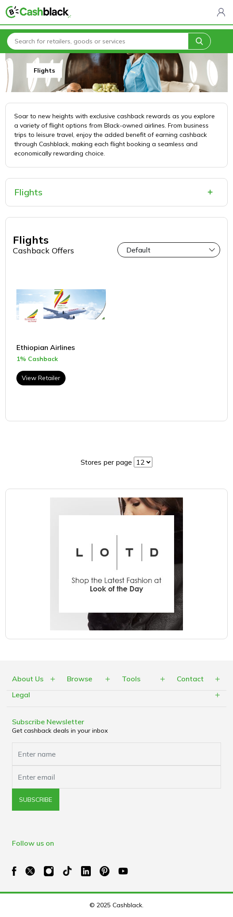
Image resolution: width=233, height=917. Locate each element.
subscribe (35, 800)
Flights (28, 192)
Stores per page (106, 462)
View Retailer (41, 378)
